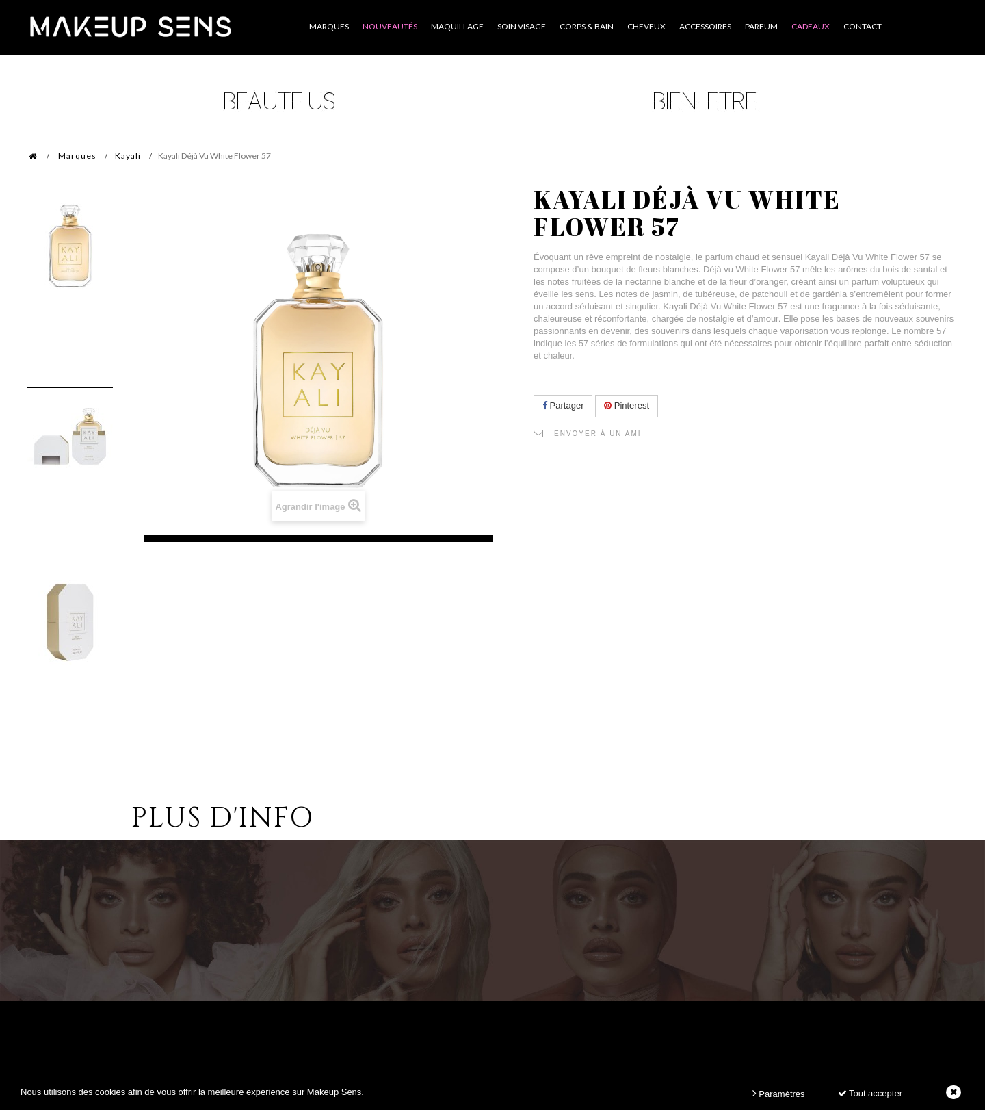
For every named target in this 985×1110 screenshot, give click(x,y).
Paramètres (778, 1093)
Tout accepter (870, 1093)
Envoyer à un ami (598, 433)
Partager (562, 405)
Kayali (128, 156)
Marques (77, 156)
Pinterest (626, 405)
